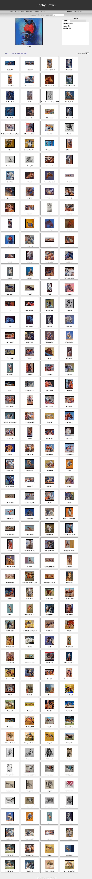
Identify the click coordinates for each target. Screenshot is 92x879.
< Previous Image (15, 53)
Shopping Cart (78, 11)
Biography (29, 11)
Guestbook (69, 11)
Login (55, 878)
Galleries (36, 11)
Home (11, 11)
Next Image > (24, 53)
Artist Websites (39, 878)
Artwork (17, 11)
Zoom (6, 53)
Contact (42, 11)
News (22, 11)
